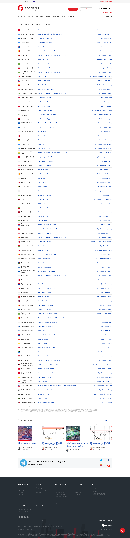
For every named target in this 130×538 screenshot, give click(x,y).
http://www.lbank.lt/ (106, 220)
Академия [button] (21, 17)
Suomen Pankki (42, 131)
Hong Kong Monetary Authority (47, 157)
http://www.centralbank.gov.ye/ (102, 394)
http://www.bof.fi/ (106, 131)
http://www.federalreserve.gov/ (103, 385)
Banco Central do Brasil (44, 64)
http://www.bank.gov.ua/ (104, 377)
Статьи (65, 520)
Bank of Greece (42, 144)
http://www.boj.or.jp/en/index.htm (102, 191)
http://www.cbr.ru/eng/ (105, 309)
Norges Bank (41, 280)
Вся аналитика (107, 420)
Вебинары (76, 488)
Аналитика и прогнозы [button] (43, 17)
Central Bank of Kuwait (44, 208)
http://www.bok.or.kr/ (105, 203)
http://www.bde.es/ (106, 339)
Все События (86, 9)
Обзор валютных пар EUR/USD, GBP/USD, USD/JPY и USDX (52, 444)
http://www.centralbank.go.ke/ (103, 199)
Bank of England (42, 381)
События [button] (56, 17)
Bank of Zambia (42, 398)
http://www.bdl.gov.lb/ (105, 216)
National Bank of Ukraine (45, 377)
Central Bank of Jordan (44, 195)
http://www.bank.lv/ (106, 212)
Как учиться (40, 492)
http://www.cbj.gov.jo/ (105, 195)
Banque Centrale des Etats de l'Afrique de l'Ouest (52, 55)
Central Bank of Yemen (44, 394)
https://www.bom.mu (106, 246)
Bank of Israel (42, 178)
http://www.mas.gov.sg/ (105, 322)
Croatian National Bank (44, 97)
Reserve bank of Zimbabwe (46, 402)
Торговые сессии (60, 492)
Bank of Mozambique (44, 258)
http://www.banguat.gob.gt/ (103, 148)
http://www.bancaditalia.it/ (104, 182)
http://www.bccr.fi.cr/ (105, 89)
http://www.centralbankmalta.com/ (101, 241)
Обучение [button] (30, 17)
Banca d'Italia (42, 182)
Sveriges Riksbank (43, 343)
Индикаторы (35, 520)
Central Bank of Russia (44, 309)
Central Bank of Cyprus (44, 102)
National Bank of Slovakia (45, 326)
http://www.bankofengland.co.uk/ (102, 381)
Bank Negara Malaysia (44, 233)
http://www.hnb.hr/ (106, 97)
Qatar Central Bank (43, 301)
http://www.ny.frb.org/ (105, 390)
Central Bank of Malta (44, 241)
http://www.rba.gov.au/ (105, 47)
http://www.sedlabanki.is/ (104, 165)
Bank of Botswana (43, 59)
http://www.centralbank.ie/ (104, 174)
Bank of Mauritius (43, 246)
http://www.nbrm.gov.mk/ (104, 229)
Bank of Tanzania (43, 352)
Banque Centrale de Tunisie (46, 368)
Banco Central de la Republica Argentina (50, 34)
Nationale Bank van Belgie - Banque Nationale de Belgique (54, 51)
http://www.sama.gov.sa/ (104, 313)
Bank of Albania (42, 30)
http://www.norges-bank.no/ (103, 280)
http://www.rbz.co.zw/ (105, 402)
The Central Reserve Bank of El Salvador (49, 123)
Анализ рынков (59, 488)
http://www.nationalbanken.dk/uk (102, 110)
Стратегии (58, 520)
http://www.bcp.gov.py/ (105, 284)
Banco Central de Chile (44, 80)
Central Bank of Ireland (44, 174)
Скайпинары (77, 492)
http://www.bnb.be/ (106, 51)
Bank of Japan (42, 191)
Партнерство (101, 520)
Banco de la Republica (44, 85)
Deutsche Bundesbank (44, 140)
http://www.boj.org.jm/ (105, 186)
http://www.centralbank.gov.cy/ (102, 102)
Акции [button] (64, 17)
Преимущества (22, 490)
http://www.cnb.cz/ (106, 106)
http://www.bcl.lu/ (106, 224)
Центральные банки (61, 494)
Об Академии (22, 488)
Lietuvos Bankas (42, 220)
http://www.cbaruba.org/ (104, 42)
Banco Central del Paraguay (46, 284)
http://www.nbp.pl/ (106, 292)
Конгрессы (77, 494)
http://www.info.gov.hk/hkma (103, 157)
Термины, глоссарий (24, 520)
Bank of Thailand (43, 356)
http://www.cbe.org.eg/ (105, 119)
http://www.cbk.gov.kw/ (105, 208)
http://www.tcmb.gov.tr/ (105, 373)
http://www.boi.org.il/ (105, 178)
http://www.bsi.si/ (106, 330)
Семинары (77, 490)
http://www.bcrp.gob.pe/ (104, 288)
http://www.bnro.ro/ (106, 305)
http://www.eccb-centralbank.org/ (102, 114)
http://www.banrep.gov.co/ (104, 85)
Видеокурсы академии (43, 488)
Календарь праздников (61, 496)
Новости (21, 494)
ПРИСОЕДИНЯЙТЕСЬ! (35, 465)
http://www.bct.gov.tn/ (105, 368)
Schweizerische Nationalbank (46, 347)
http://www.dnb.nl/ (106, 267)
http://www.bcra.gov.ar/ (105, 34)
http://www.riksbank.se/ (105, 343)
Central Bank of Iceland (44, 165)
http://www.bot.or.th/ (105, 356)
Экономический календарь (62, 490)
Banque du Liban (43, 216)
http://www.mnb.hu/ (106, 161)
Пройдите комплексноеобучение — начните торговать (100, 494)
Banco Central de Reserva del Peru (48, 288)
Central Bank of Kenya (44, 199)
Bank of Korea (42, 203)
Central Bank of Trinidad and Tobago (48, 364)
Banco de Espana (43, 339)
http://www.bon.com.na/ (104, 263)
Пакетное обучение (23, 511)
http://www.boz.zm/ (106, 398)
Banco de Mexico (43, 250)
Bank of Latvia (42, 212)
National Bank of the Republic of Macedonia (51, 229)
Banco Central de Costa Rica (46, 89)
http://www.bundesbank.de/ (104, 140)
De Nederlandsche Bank (45, 267)
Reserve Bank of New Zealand (46, 271)
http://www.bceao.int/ (105, 55)
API (97, 529)
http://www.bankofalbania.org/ (103, 30)
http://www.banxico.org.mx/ (103, 250)
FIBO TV (109, 17)
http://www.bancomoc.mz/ (104, 258)
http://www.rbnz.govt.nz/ (104, 271)
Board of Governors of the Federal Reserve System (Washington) (57, 385)
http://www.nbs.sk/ (106, 326)
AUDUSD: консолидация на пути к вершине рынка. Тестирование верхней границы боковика (77, 444)
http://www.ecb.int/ (106, 127)
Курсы (73, 9)
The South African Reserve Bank (47, 335)
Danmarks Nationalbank (45, 110)
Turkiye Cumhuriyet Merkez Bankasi (48, 373)
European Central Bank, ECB (46, 127)
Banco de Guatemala (44, 148)
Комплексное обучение (43, 490)
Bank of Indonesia (43, 169)
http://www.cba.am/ (106, 38)
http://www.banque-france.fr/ (103, 136)
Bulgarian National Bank (45, 68)
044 (105, 8)
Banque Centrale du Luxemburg (47, 224)
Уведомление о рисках (106, 529)
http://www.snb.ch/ (106, 347)
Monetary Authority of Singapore (47, 322)
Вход (102, 1)
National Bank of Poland (45, 292)
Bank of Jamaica (42, 186)
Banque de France (43, 136)
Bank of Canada (42, 76)
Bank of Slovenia (43, 330)
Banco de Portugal (43, 296)
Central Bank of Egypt (44, 119)
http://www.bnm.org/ (105, 254)
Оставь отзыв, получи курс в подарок (100, 490)
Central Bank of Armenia (45, 38)
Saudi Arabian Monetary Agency (47, 313)
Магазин (71, 17)
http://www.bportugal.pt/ (104, 296)
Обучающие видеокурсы (25, 509)
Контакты (20, 2)
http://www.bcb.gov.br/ (105, 64)
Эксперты (21, 492)
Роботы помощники (47, 520)
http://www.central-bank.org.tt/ (102, 364)
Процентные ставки (61, 498)
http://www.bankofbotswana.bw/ (102, 59)
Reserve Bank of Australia (45, 47)
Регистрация (108, 1)
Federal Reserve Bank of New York (48, 390)
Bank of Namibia (43, 263)
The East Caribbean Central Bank (47, 114)
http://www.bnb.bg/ (106, 68)
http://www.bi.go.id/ (106, 169)
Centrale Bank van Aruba (45, 42)
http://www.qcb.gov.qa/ (105, 301)
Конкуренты (74, 520)
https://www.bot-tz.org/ (105, 352)
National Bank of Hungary (45, 161)
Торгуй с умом (96, 488)
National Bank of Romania (45, 305)
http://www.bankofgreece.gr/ (103, 144)
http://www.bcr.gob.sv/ (105, 123)
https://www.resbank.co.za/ (104, 335)
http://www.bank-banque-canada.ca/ (101, 76)
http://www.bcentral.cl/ (105, 80)
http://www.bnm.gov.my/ (104, 233)
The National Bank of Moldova (47, 254)
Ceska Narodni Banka (44, 106)
